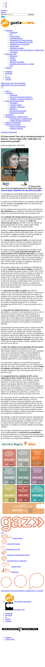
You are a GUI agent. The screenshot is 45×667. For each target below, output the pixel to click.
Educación (13, 56)
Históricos (13, 109)
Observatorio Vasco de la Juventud (13, 83)
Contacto (4, 10)
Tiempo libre (14, 46)
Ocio (11, 66)
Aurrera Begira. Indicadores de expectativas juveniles (21, 190)
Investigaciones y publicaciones (21, 119)
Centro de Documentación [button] (14, 101)
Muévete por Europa (17, 62)
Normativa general (16, 128)
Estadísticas (9, 115)
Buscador (4, 14)
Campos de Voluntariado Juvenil (21, 42)
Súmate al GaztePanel (13, 122)
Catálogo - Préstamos (17, 107)
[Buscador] (17, 14)
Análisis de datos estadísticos (20, 121)
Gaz (11, 34)
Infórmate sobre (11, 54)
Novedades (14, 103)
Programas (9, 30)
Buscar (3, 12)
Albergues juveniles (17, 48)
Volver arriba (10, 639)
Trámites (8, 68)
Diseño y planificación (18, 126)
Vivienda (13, 60)
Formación (13, 95)
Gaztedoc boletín (16, 105)
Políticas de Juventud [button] (12, 124)
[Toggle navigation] (2, 87)
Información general (17, 113)
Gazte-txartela (15, 36)
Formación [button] (9, 93)
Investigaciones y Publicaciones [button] (16, 117)
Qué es (7, 91)
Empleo (12, 58)
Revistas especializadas (18, 111)
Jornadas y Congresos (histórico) (21, 99)
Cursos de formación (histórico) (21, 97)
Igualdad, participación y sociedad (22, 64)
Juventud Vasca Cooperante (19, 44)
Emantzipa (13, 32)
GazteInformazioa (16, 38)
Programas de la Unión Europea (21, 40)
